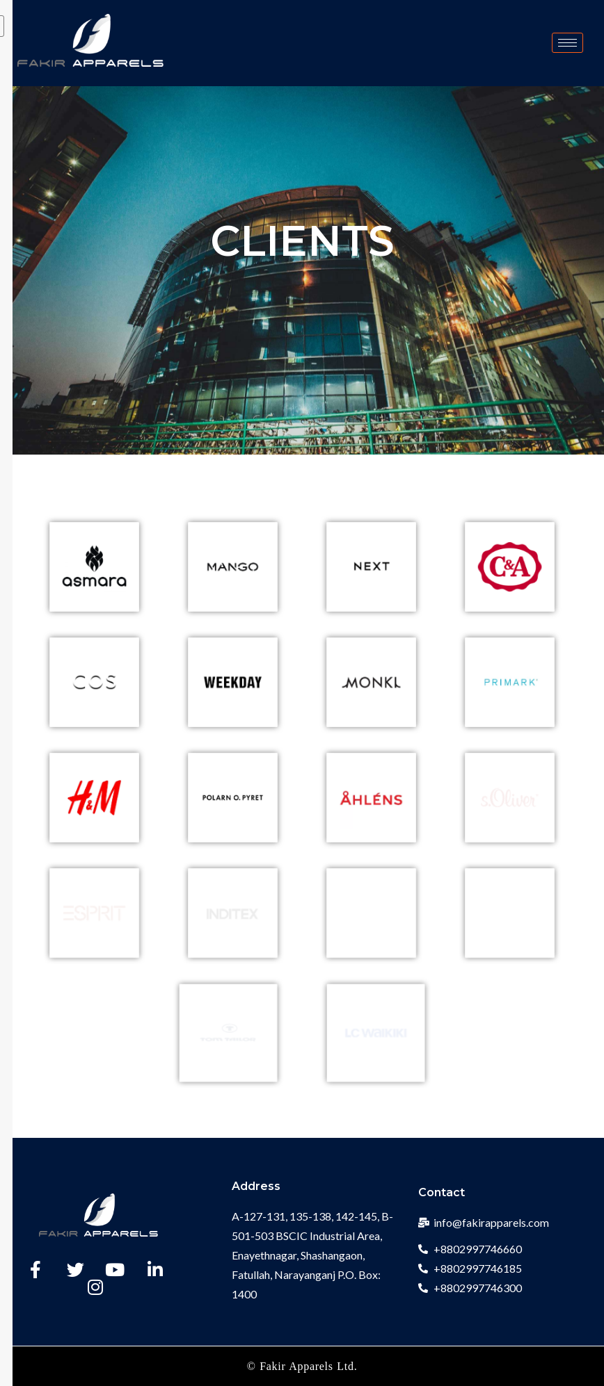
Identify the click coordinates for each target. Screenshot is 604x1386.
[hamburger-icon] (567, 43)
